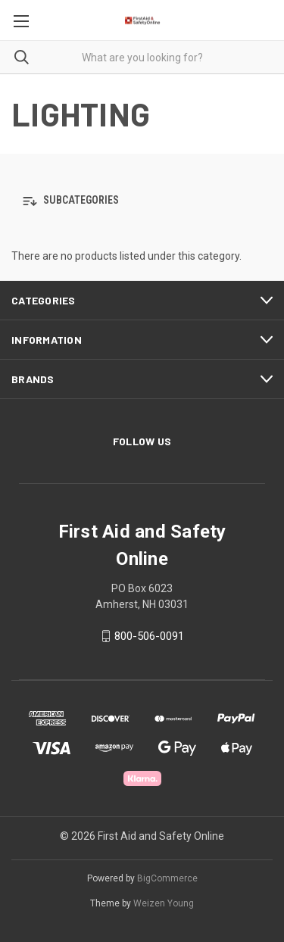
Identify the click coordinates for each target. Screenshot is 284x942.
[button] (142, 201)
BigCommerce (167, 878)
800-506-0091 (149, 636)
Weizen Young (163, 903)
